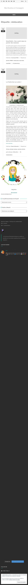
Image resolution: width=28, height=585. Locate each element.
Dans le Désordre (15, 146)
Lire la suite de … (9, 143)
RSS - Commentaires (5, 225)
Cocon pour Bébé (15, 57)
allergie (11, 149)
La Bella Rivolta (19, 105)
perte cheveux (9, 152)
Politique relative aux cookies (14, 579)
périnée (7, 60)
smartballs (8, 63)
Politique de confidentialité (15, 221)
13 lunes (8, 149)
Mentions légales (5, 221)
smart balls (21, 60)
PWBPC (11, 60)
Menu (22, 1)
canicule (19, 149)
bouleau (15, 149)
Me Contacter (14, 192)
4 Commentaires (16, 63)
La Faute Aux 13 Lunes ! (13, 82)
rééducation (16, 60)
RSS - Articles (4, 223)
